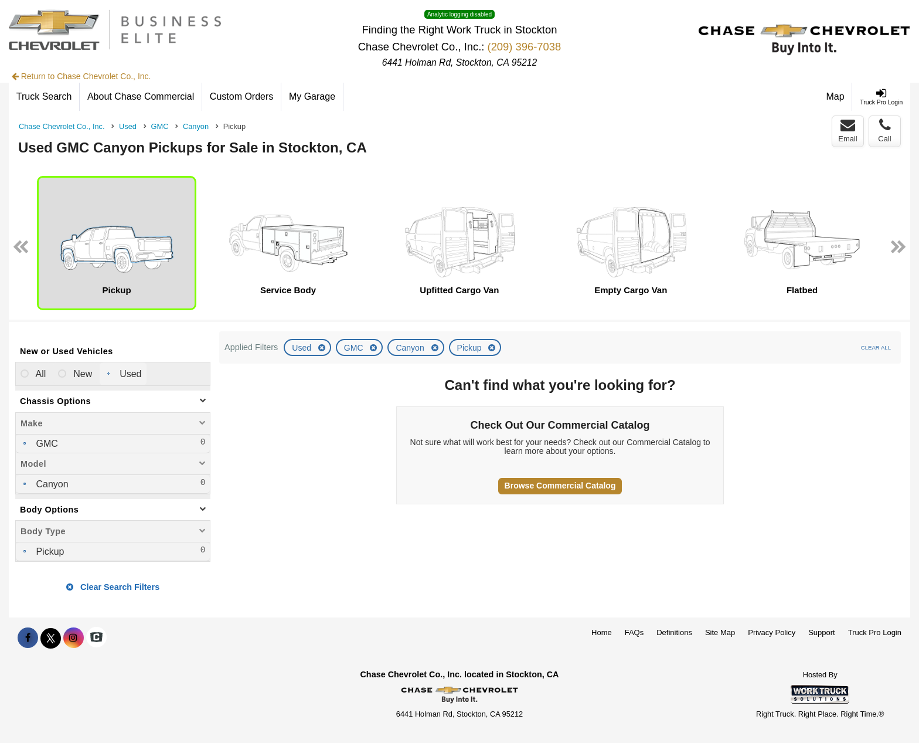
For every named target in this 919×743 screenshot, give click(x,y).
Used (303, 347)
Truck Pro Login (874, 632)
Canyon (411, 347)
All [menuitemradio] (39, 374)
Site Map (720, 632)
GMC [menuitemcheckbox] (45, 444)
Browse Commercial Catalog (560, 485)
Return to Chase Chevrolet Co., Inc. (81, 76)
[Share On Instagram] (73, 638)
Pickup (470, 347)
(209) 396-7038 (524, 46)
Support (821, 632)
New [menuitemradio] (81, 374)
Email (847, 131)
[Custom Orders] (241, 97)
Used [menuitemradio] (129, 374)
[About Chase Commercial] (141, 97)
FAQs (634, 632)
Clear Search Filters (112, 587)
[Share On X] (50, 638)
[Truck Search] (44, 97)
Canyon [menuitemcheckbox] (51, 484)
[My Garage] (312, 97)
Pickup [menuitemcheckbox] (48, 552)
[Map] (836, 97)
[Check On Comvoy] (96, 638)
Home (601, 632)
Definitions (674, 632)
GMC (355, 347)
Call (884, 131)
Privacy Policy (771, 632)
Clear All (876, 347)
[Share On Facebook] (28, 638)
